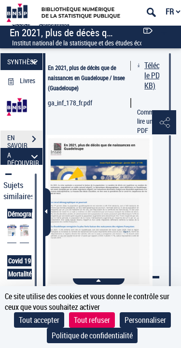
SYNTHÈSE (24, 61)
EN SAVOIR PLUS (24, 140)
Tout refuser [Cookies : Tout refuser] (92, 320)
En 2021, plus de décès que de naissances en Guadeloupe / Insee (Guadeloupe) (86, 78)
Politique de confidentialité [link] (92, 335)
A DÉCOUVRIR (24, 156)
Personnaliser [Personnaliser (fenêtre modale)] (145, 320)
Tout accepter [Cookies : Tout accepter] (39, 320)
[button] (164, 122)
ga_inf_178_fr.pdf (70, 102)
